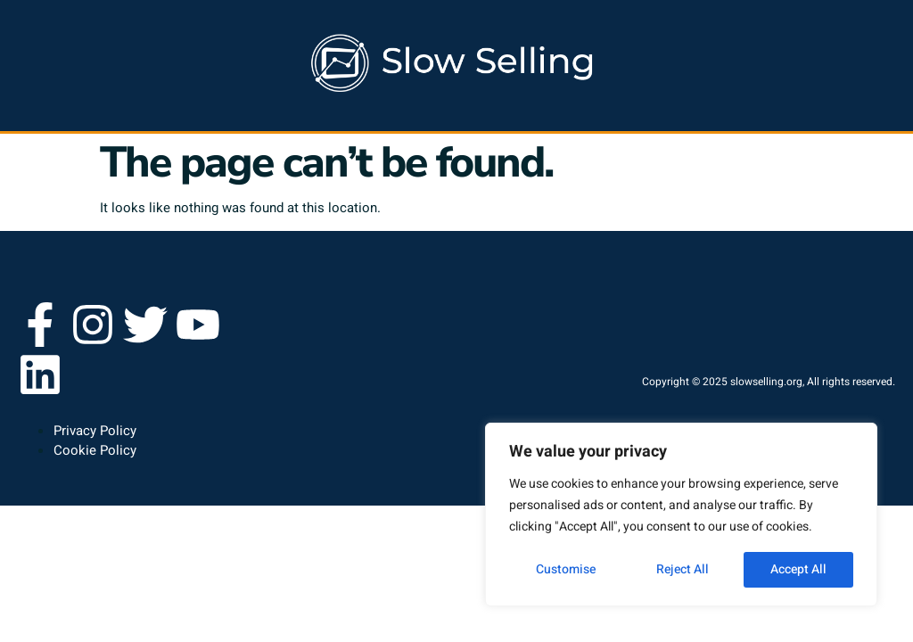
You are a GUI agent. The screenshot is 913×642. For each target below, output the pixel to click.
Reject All (682, 569)
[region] (681, 514)
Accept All (798, 569)
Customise (566, 569)
